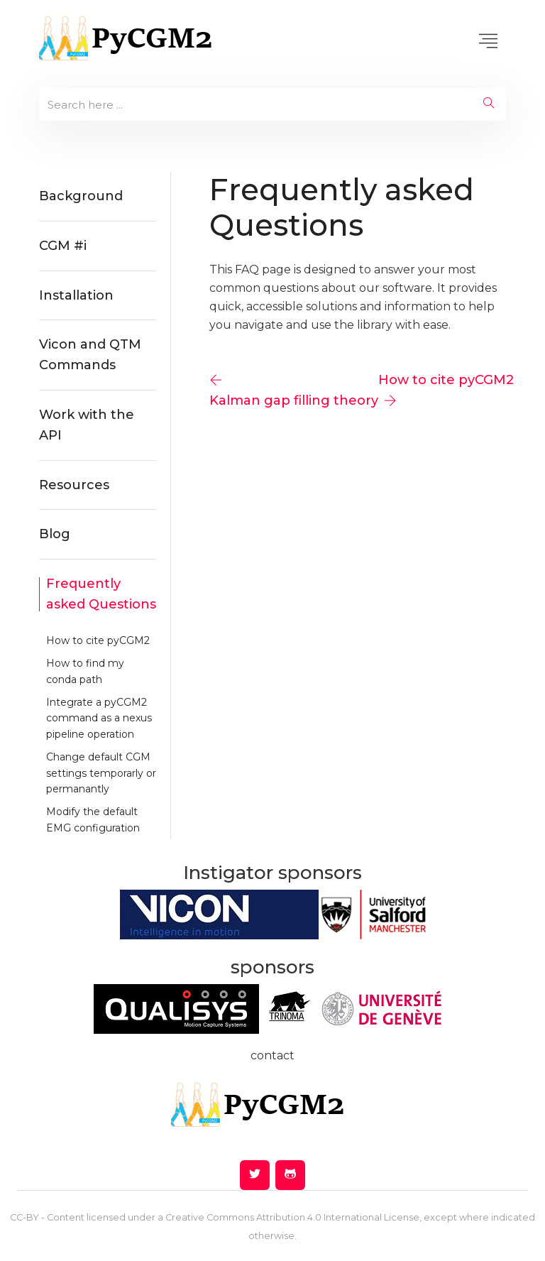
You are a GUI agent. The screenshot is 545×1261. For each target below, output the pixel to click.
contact (272, 1055)
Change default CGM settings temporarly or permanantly (101, 772)
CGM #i (63, 245)
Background (81, 196)
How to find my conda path (85, 671)
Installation (76, 295)
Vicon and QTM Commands (90, 355)
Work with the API (86, 425)
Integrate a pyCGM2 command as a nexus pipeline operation (99, 718)
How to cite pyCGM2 (98, 640)
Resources (74, 485)
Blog (54, 534)
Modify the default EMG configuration (93, 819)
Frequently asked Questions (101, 594)
